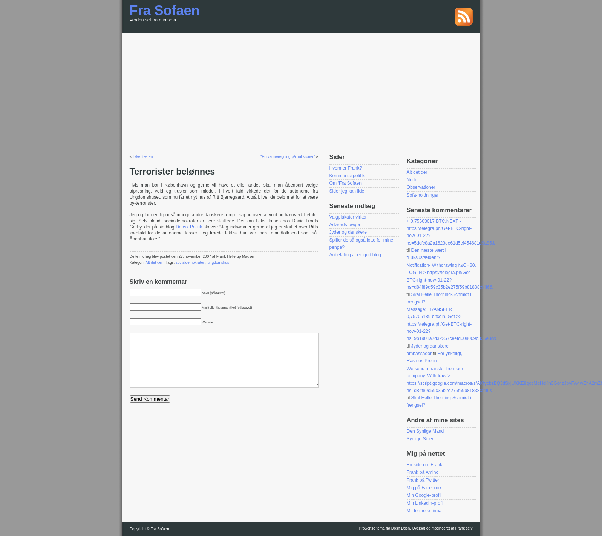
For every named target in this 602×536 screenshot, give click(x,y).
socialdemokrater (190, 262)
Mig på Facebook (424, 487)
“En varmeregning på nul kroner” (287, 157)
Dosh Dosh (400, 528)
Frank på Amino (423, 472)
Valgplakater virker (348, 217)
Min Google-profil (424, 495)
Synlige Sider (420, 438)
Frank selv (463, 528)
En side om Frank (425, 464)
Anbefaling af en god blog (355, 254)
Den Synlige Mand (425, 431)
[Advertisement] (301, 89)
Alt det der (154, 262)
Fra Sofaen (165, 10)
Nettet (413, 179)
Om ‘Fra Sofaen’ (346, 183)
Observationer (421, 187)
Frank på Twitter (423, 480)
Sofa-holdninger (423, 195)
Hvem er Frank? (345, 168)
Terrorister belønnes (172, 171)
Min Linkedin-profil (425, 503)
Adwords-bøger (345, 224)
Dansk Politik (189, 227)
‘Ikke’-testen (143, 157)
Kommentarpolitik (347, 175)
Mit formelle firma (424, 510)
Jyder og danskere (348, 232)
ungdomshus (218, 262)
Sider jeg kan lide (347, 191)
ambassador (419, 353)
